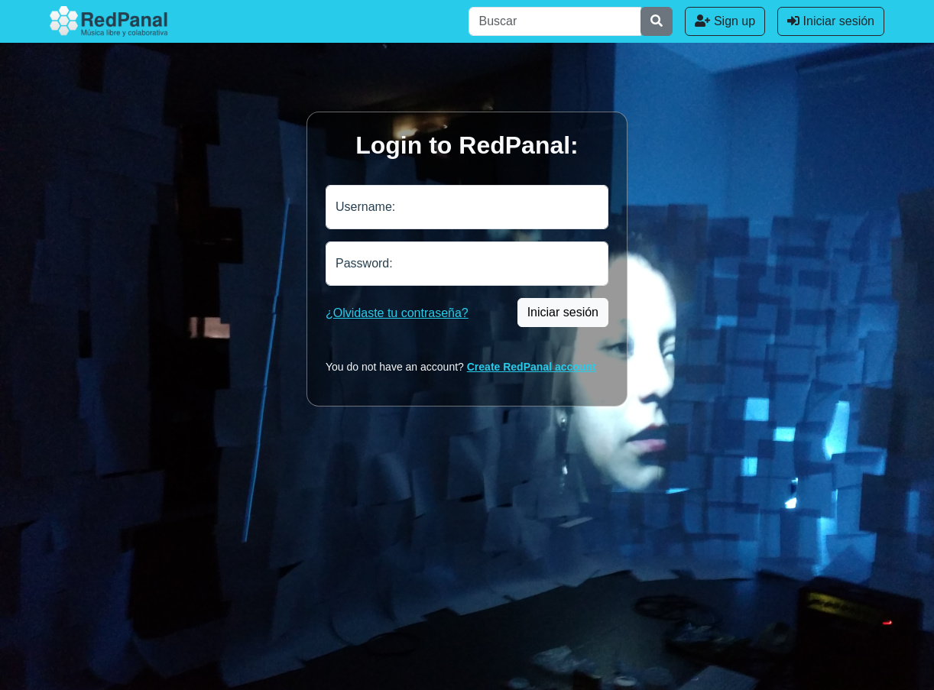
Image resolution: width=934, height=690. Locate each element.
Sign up (725, 21)
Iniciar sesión (830, 21)
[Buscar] (555, 21)
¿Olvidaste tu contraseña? (397, 312)
